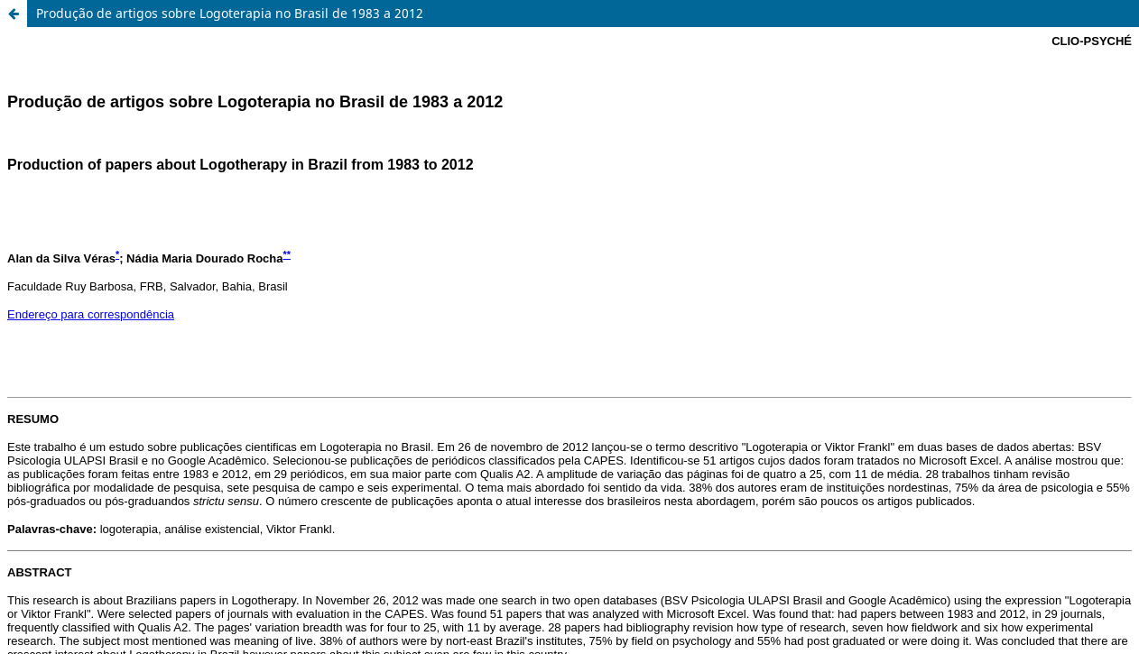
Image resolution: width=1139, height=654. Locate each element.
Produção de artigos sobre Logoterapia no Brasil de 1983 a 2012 (229, 13)
